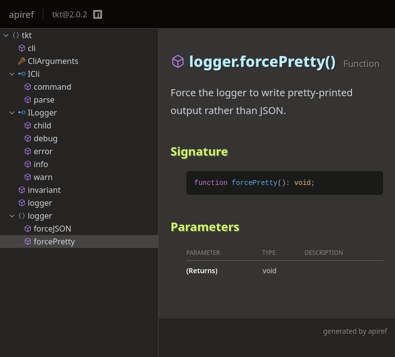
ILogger (32, 112)
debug (40, 138)
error (38, 151)
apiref (21, 14)
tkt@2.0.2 (69, 14)
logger (35, 202)
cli (27, 48)
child (38, 125)
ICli (24, 73)
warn (38, 177)
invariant (39, 189)
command (47, 86)
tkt (17, 35)
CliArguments (48, 61)
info (36, 164)
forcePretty (49, 241)
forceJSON (47, 228)
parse (39, 99)
